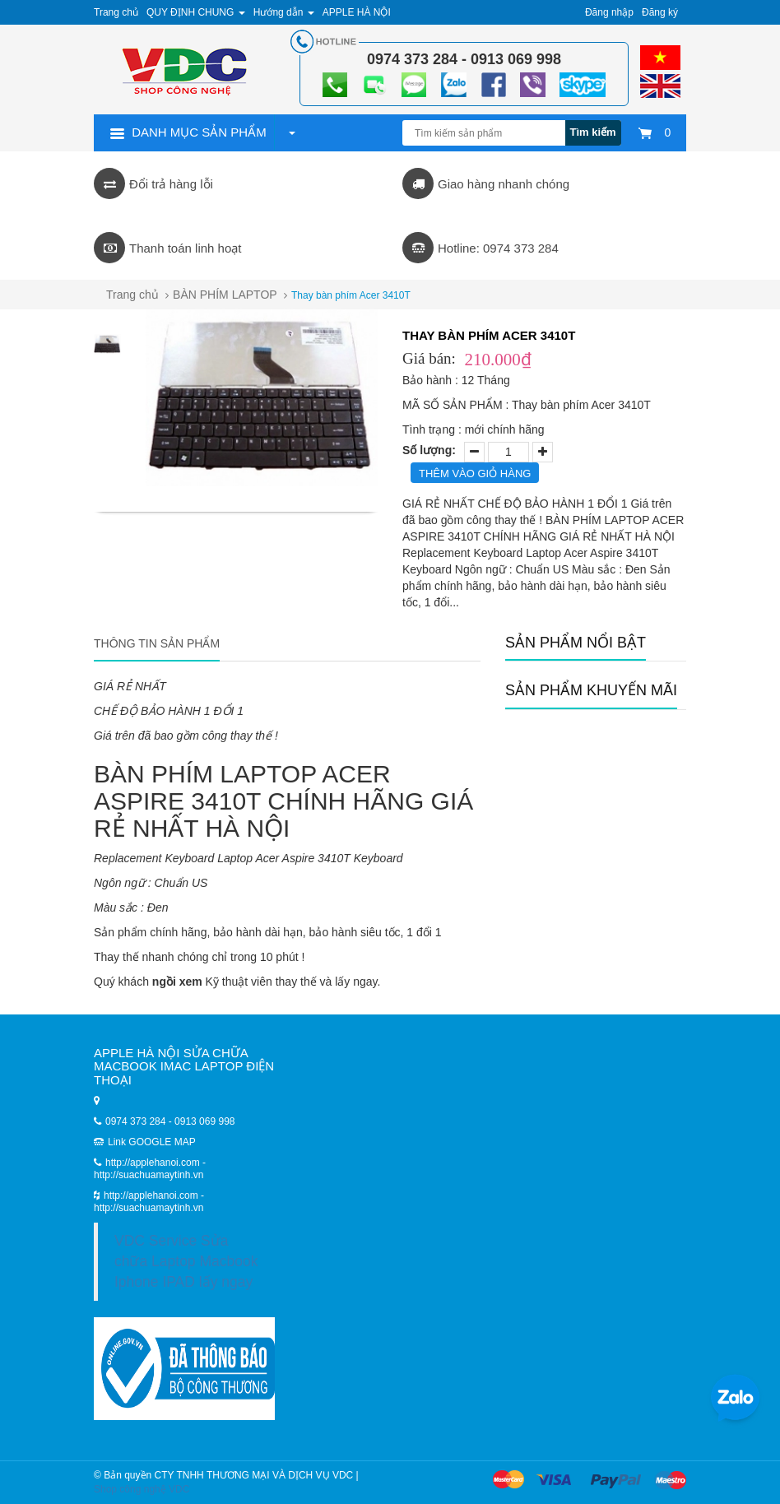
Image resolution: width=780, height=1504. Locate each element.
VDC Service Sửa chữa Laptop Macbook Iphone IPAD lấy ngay (186, 1261)
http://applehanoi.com (152, 1195)
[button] (291, 132)
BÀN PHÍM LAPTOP (225, 294)
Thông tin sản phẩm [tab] (157, 643)
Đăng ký (660, 12)
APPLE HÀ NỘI (357, 12)
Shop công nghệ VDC (141, 1489)
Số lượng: (429, 450)
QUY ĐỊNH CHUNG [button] (195, 12)
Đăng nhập (609, 12)
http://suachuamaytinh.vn (148, 1208)
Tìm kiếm (593, 132)
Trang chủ (132, 294)
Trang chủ (116, 12)
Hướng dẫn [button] (283, 12)
